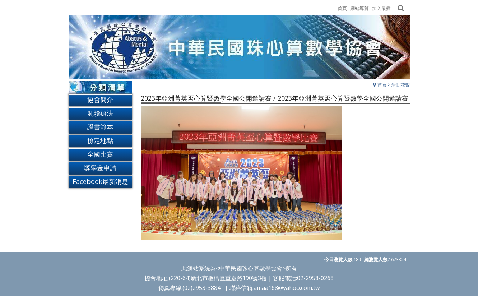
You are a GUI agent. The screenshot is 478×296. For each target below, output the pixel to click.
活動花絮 (400, 85)
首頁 (382, 85)
